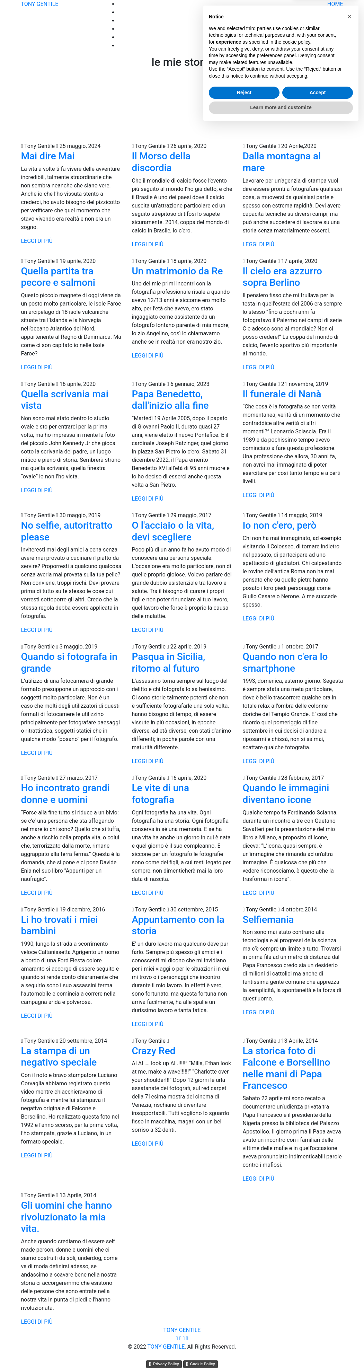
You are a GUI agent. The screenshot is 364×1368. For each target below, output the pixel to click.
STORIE (334, 20)
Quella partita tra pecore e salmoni (58, 277)
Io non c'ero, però (279, 525)
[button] (349, 1258)
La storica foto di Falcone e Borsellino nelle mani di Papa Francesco (286, 1068)
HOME (335, 4)
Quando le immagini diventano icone (285, 793)
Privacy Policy (166, 1364)
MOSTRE (332, 37)
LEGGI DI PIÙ (37, 241)
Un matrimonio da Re (177, 271)
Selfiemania (268, 919)
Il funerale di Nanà (281, 394)
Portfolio (332, 12)
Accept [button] (318, 1334)
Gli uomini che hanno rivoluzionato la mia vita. (66, 1217)
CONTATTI (330, 45)
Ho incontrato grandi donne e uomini (65, 793)
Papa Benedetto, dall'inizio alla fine (170, 400)
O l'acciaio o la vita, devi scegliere (173, 531)
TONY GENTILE (40, 4)
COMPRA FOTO (324, 29)
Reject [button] (244, 1334)
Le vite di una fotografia (160, 793)
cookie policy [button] (296, 1283)
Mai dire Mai (48, 156)
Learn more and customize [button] (280, 1349)
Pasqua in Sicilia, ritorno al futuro (168, 662)
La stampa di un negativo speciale (59, 1056)
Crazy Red (153, 1051)
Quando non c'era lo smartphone (285, 662)
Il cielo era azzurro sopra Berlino (282, 277)
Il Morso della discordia (161, 162)
